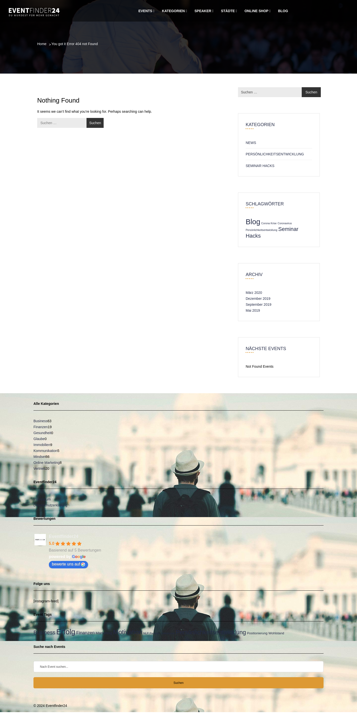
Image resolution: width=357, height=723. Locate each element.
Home (41, 44)
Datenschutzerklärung (50, 505)
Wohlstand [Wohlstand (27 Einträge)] (276, 633)
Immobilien (41, 445)
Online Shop (257, 11)
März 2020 (254, 293)
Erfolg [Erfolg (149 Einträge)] (65, 632)
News (251, 143)
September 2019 (258, 304)
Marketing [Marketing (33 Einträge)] (104, 633)
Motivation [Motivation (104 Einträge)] (127, 632)
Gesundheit (42, 433)
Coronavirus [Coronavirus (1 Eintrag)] (285, 223)
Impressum (42, 499)
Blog (283, 11)
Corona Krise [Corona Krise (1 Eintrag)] (269, 223)
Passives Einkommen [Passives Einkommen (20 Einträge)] (162, 633)
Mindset (39, 457)
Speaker (203, 11)
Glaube (39, 439)
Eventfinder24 (63, 536)
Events (146, 11)
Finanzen (40, 427)
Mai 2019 (253, 310)
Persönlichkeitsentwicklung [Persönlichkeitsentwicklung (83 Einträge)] (211, 632)
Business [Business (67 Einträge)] (44, 632)
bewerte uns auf (68, 564)
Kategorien (174, 11)
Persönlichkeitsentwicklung (275, 154)
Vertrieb (39, 469)
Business (40, 421)
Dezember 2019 (258, 299)
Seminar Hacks (260, 166)
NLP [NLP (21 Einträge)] (146, 633)
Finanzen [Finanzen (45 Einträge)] (85, 632)
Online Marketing (46, 463)
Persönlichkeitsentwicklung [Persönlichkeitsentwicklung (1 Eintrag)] (261, 229)
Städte (229, 11)
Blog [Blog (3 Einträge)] (253, 222)
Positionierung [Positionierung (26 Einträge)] (257, 633)
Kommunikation (45, 451)
